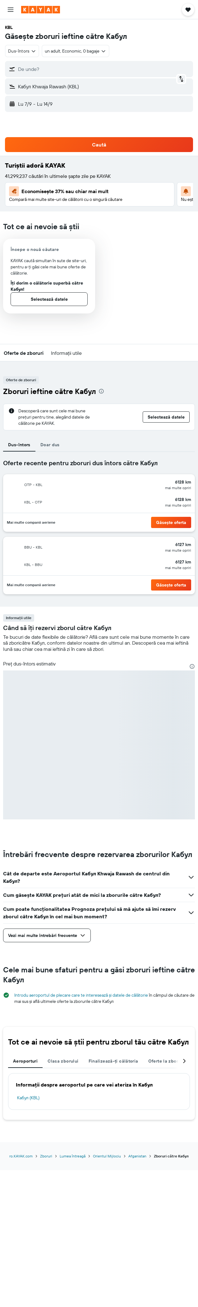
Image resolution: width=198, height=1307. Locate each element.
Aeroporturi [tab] (25, 1061)
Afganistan (137, 1156)
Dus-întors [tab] (19, 444)
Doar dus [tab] (50, 444)
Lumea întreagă (72, 1156)
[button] (10, 9)
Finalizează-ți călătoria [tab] (113, 1061)
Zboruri (46, 1156)
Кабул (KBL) (28, 1098)
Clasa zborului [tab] (63, 1061)
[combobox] (22, 51)
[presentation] (101, 391)
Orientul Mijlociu (107, 1156)
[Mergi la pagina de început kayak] (40, 9)
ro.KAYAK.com (21, 1156)
